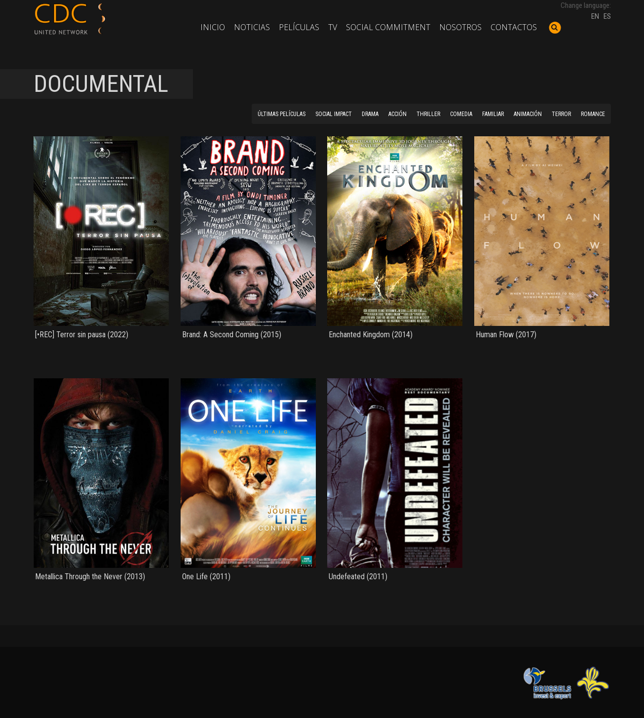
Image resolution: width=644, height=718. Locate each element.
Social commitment (388, 27)
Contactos (514, 27)
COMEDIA (461, 114)
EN (595, 16)
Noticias (252, 27)
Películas (299, 27)
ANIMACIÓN (528, 114)
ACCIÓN (397, 114)
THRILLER (428, 114)
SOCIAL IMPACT (333, 114)
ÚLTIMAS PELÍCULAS (281, 114)
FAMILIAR (493, 114)
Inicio (212, 27)
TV (332, 27)
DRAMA (370, 114)
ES (607, 16)
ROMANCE (593, 114)
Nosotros (460, 27)
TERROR (561, 114)
